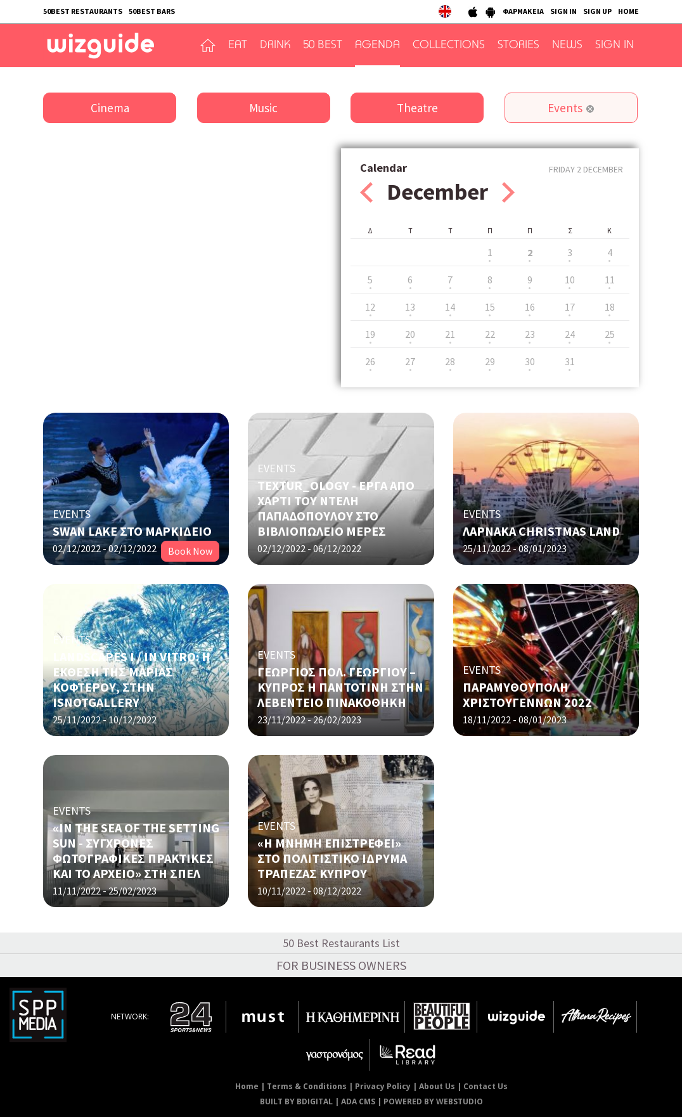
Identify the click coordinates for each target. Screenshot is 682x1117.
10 (570, 279)
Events (565, 107)
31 (570, 361)
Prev (366, 192)
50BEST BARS (152, 11)
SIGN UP (597, 11)
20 (410, 334)
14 (450, 306)
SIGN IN (563, 11)
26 (370, 361)
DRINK (275, 45)
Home (247, 1086)
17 (570, 306)
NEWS (567, 45)
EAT (237, 45)
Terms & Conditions (307, 1086)
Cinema (110, 107)
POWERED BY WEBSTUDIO (433, 1101)
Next (508, 192)
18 (610, 306)
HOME (628, 11)
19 (370, 334)
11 (610, 279)
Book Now (190, 551)
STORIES (518, 45)
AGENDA (377, 45)
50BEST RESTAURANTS (82, 11)
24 (570, 334)
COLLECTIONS (449, 45)
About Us (437, 1086)
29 (490, 361)
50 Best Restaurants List (341, 943)
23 (530, 334)
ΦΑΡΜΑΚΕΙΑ (523, 11)
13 (410, 306)
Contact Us (485, 1086)
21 (450, 334)
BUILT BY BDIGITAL (296, 1101)
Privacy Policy (383, 1086)
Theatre (417, 107)
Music (263, 107)
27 (410, 361)
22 (490, 334)
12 (370, 306)
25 (610, 334)
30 (530, 361)
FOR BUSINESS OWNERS (341, 965)
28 (450, 361)
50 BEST (322, 45)
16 (530, 306)
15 (490, 306)
